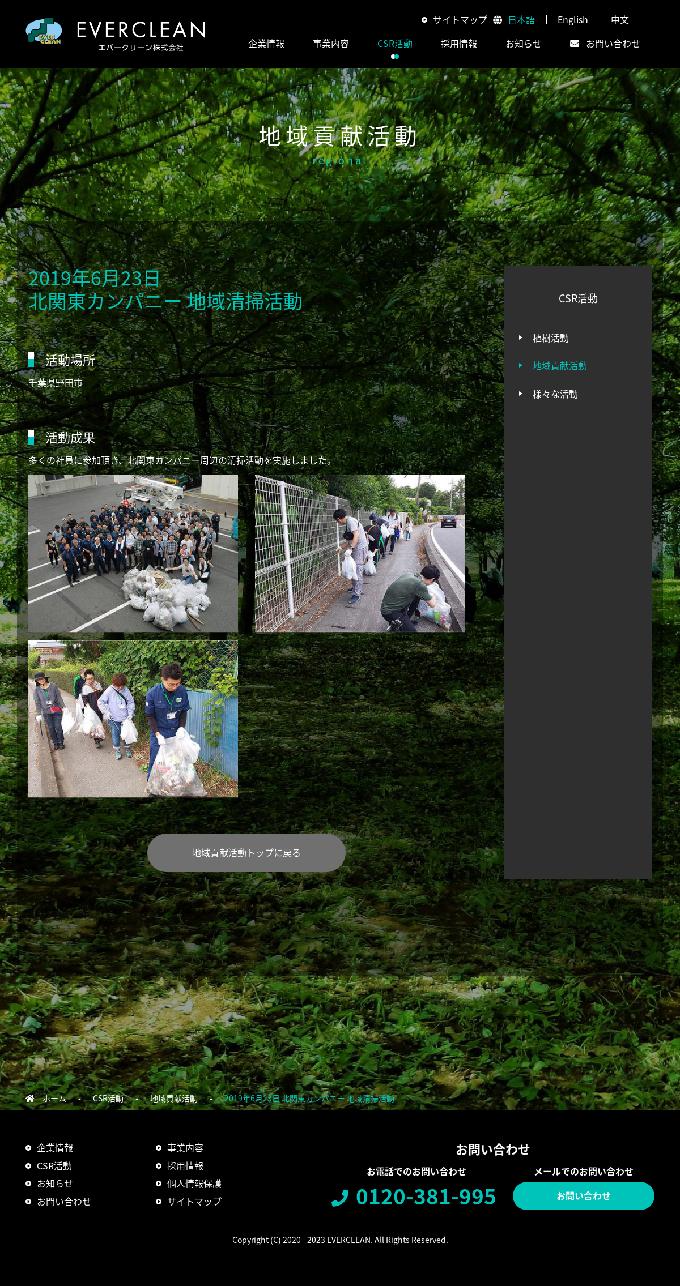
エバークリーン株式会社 (116, 34)
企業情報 (55, 1147)
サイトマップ (460, 19)
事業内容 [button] (331, 43)
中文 (620, 19)
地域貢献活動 (560, 365)
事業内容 (185, 1147)
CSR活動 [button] (395, 43)
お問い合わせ (583, 1195)
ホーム (54, 1098)
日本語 (521, 19)
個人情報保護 (194, 1183)
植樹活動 (551, 337)
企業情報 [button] (266, 43)
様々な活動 (555, 393)
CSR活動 (108, 1098)
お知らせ (523, 43)
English (573, 19)
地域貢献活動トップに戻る (246, 852)
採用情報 (459, 43)
